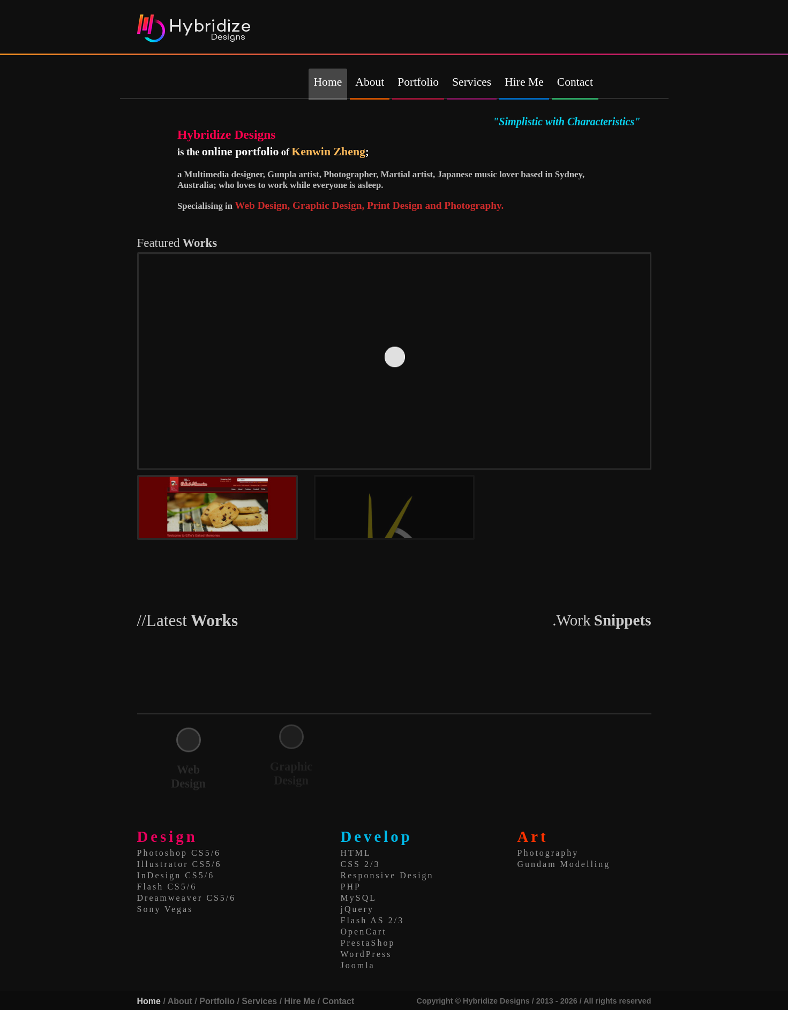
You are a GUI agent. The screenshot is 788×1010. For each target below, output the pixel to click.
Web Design (188, 776)
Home (328, 82)
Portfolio (418, 82)
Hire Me (524, 82)
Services (471, 82)
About (369, 82)
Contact (575, 82)
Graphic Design (291, 771)
